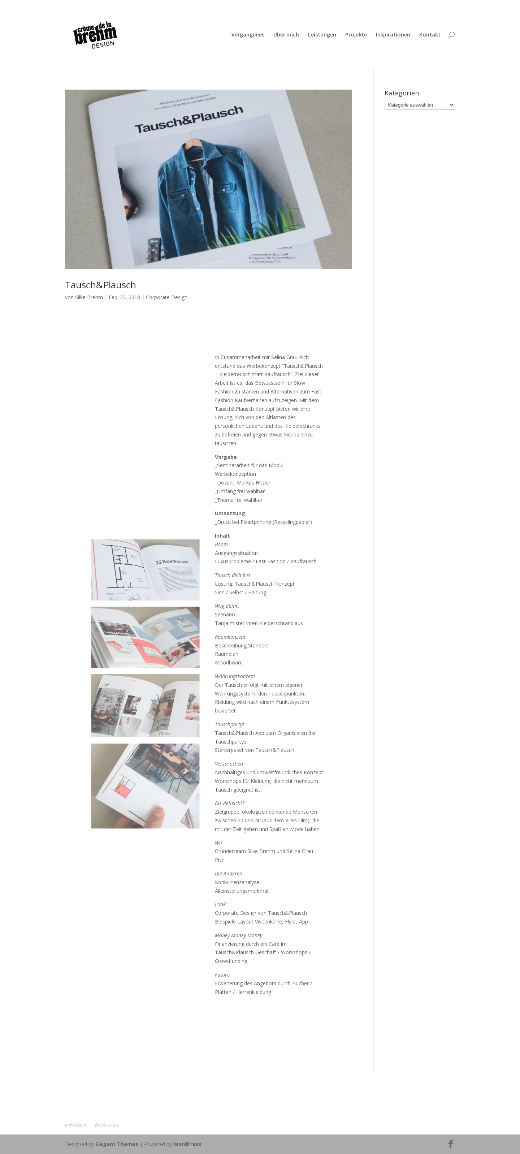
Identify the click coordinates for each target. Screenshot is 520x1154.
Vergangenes (247, 35)
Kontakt (430, 35)
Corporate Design (166, 297)
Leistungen (322, 35)
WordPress (187, 1144)
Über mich (286, 35)
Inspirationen (393, 35)
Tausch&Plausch (100, 284)
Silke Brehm (89, 297)
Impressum (75, 1125)
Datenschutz (106, 1125)
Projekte (356, 35)
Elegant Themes (116, 1144)
